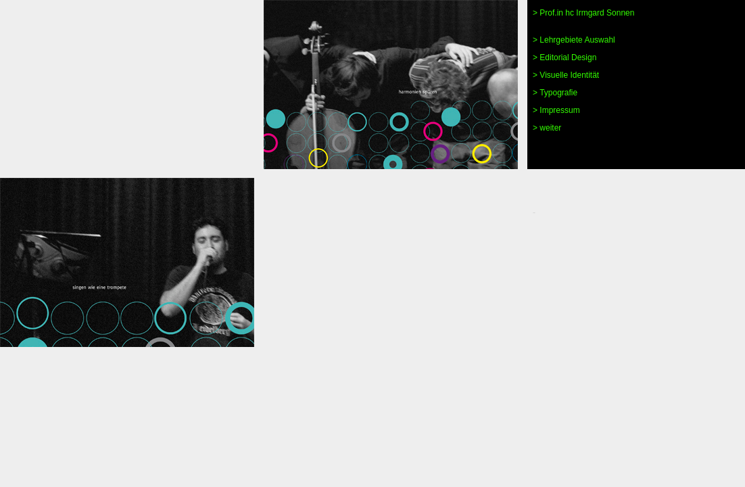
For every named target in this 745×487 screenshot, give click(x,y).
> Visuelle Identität (566, 75)
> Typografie (555, 92)
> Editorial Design (564, 57)
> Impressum (556, 110)
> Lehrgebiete (558, 40)
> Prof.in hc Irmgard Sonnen (583, 13)
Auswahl (599, 40)
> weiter (547, 128)
